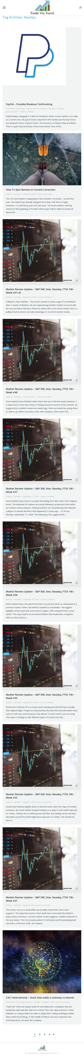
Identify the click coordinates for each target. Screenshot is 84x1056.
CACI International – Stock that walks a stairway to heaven (40, 997)
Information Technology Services (19, 108)
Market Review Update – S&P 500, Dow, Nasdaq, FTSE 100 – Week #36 (40, 593)
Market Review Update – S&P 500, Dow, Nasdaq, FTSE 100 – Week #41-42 (40, 291)
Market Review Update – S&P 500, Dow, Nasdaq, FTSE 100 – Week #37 (40, 490)
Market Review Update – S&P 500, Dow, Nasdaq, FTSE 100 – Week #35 (40, 696)
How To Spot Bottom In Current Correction (30, 189)
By (61, 108)
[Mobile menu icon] (4, 7)
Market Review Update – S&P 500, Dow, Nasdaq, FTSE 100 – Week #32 (40, 796)
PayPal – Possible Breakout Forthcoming (29, 104)
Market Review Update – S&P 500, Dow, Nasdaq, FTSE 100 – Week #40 (40, 390)
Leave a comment (27, 111)
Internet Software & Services (44, 108)
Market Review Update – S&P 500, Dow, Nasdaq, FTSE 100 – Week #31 (40, 899)
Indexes (9, 194)
